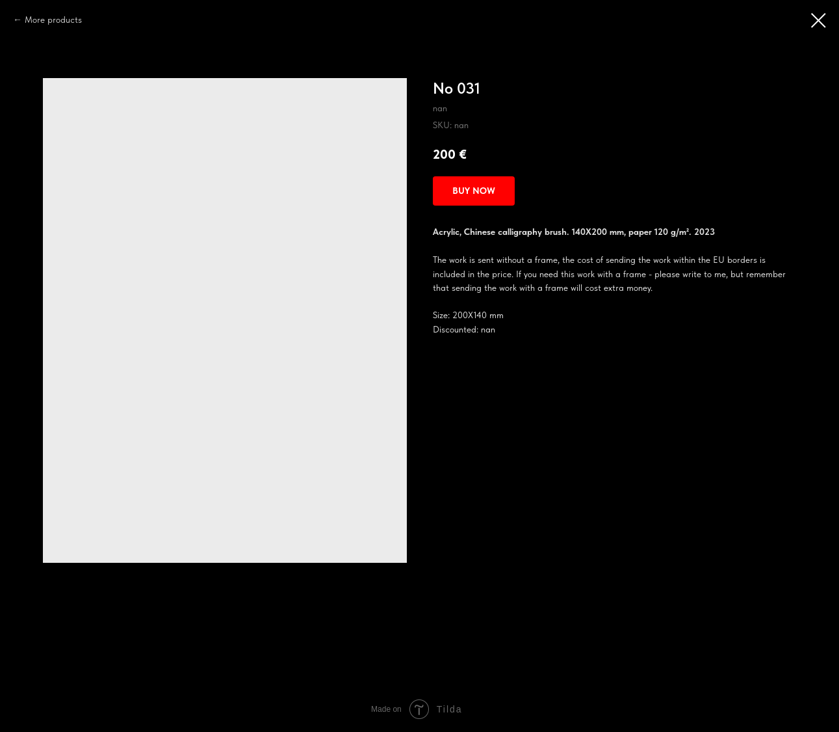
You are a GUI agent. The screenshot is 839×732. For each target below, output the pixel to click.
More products (53, 19)
